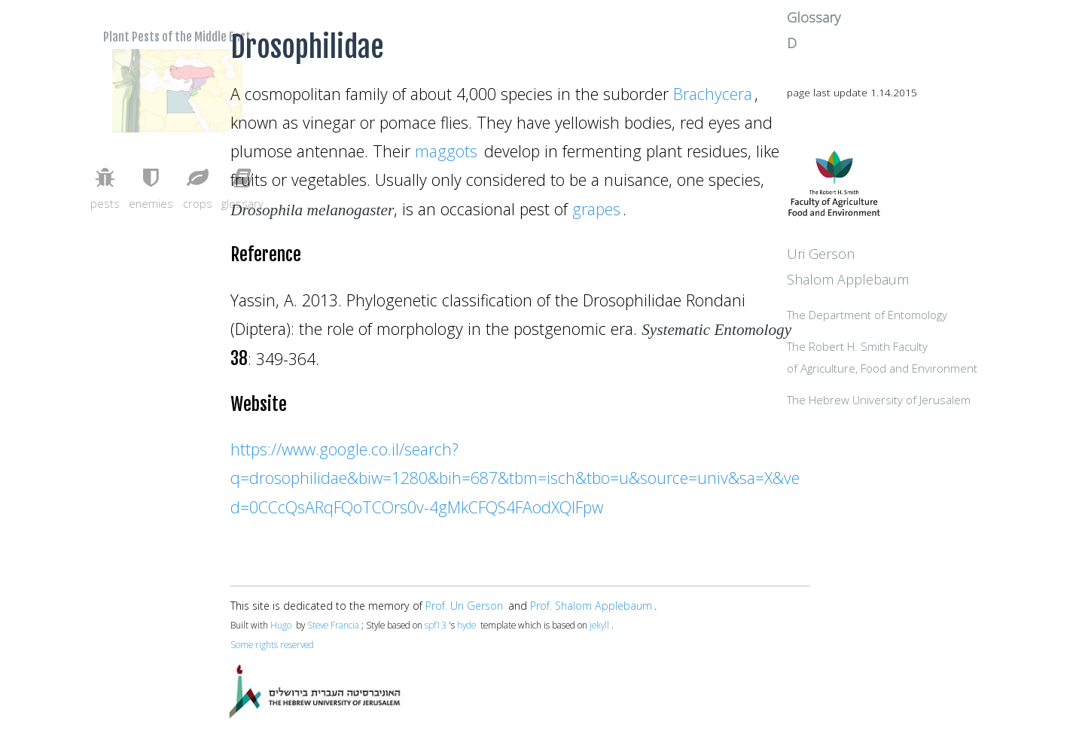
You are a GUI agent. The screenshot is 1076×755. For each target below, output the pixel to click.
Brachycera (712, 94)
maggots (446, 151)
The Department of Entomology (932, 349)
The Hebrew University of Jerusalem (943, 436)
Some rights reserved (272, 644)
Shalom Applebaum (913, 312)
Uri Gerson (885, 287)
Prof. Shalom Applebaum (591, 605)
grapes (596, 209)
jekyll (599, 625)
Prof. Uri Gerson (464, 605)
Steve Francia (333, 625)
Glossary (878, 40)
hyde (466, 625)
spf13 (436, 625)
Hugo (280, 625)
